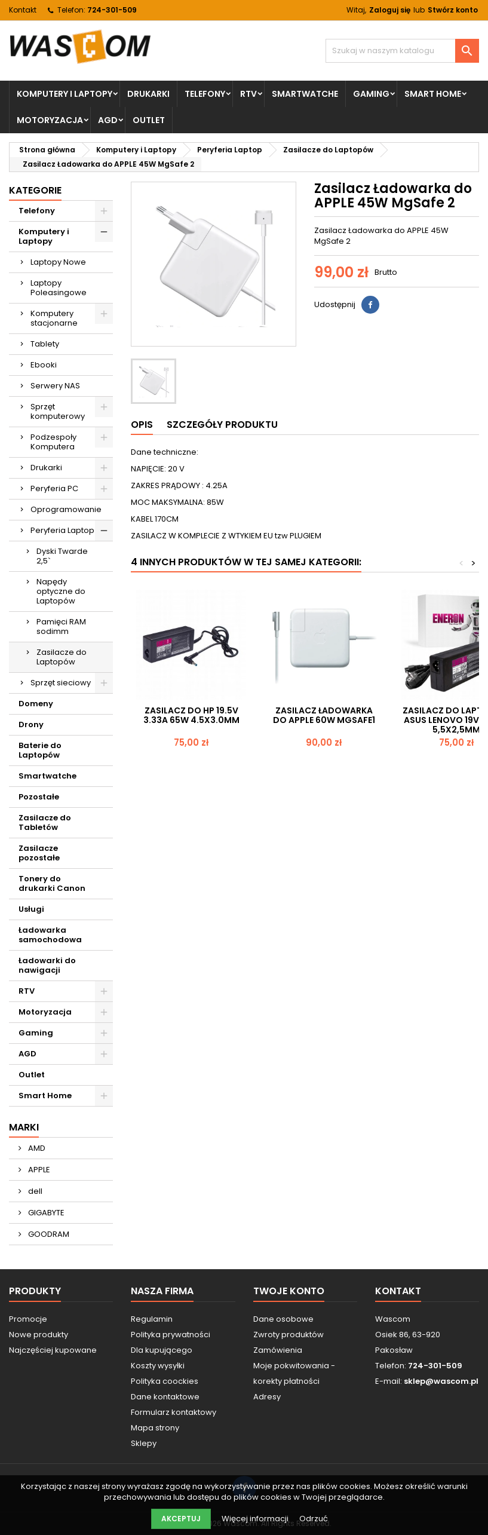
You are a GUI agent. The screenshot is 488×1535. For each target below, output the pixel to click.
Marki (24, 1127)
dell (34, 1191)
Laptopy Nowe (58, 262)
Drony (31, 724)
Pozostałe (39, 796)
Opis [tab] (142, 424)
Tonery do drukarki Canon (52, 883)
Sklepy (143, 1443)
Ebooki (43, 364)
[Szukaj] (402, 51)
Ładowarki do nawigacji (47, 965)
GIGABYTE (45, 1212)
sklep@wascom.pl (441, 1381)
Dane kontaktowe (165, 1396)
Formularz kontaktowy (173, 1412)
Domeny (36, 703)
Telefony (205, 94)
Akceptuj (181, 1518)
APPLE (38, 1169)
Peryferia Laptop (62, 530)
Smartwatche (305, 94)
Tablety (44, 344)
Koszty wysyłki (158, 1365)
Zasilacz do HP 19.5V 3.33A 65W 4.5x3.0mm (191, 715)
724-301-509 (112, 10)
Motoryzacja (50, 120)
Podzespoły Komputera (53, 441)
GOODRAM (47, 1234)
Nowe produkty (38, 1334)
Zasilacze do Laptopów (61, 657)
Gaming (371, 94)
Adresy (267, 1396)
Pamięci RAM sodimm (61, 626)
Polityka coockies (164, 1381)
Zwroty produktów (288, 1334)
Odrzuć (313, 1518)
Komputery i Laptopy (64, 94)
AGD (108, 120)
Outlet (149, 120)
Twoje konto (288, 1291)
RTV (248, 94)
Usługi (31, 909)
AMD (35, 1148)
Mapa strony (155, 1427)
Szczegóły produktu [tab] (222, 424)
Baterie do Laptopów (40, 750)
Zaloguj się (389, 10)
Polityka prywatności (170, 1334)
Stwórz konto (453, 10)
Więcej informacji (256, 1518)
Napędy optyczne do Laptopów (60, 591)
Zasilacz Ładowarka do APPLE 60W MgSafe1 (324, 715)
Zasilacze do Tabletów (45, 822)
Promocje (28, 1319)
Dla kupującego (161, 1350)
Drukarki (148, 94)
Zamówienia (277, 1350)
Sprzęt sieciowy (60, 682)
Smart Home (432, 94)
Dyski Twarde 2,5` (62, 556)
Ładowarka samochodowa (50, 934)
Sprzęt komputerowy (57, 411)
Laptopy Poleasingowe (58, 287)
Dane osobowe (283, 1319)
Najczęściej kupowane (53, 1350)
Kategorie (35, 190)
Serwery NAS (55, 385)
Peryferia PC (54, 488)
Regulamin (152, 1319)
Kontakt (22, 10)
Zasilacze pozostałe (39, 852)
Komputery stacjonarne (54, 318)
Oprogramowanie (66, 509)
